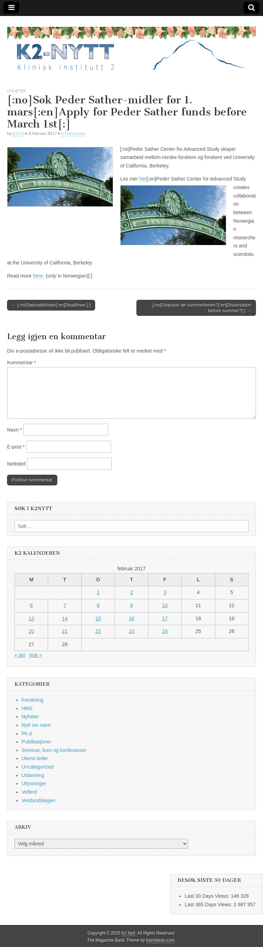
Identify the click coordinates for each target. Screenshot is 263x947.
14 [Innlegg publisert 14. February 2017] (65, 618)
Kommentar (21, 362)
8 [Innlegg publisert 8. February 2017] (98, 605)
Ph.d (27, 733)
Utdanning (33, 775)
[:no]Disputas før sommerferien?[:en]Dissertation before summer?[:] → (201, 307)
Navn (14, 430)
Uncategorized (37, 767)
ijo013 (18, 133)
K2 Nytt (128, 933)
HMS (27, 708)
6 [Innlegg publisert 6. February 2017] (31, 605)
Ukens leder (35, 758)
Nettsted (16, 464)
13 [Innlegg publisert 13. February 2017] (31, 618)
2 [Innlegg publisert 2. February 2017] (131, 592)
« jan (19, 655)
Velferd (29, 792)
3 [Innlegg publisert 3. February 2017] (165, 592)
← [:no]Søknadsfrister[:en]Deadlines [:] (51, 305)
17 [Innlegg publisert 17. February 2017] (165, 618)
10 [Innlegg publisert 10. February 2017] (165, 605)
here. (38, 276)
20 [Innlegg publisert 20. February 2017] (31, 631)
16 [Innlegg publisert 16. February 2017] (131, 618)
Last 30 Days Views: (207, 896)
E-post (16, 447)
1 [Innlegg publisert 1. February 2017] (98, 592)
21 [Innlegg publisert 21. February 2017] (65, 631)
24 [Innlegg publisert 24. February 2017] (165, 631)
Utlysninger (34, 783)
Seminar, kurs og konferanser (54, 750)
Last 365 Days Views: (209, 904)
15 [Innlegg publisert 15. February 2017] (98, 618)
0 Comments (73, 133)
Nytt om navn (36, 725)
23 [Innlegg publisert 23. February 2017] (131, 631)
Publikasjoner (36, 742)
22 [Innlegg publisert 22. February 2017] (98, 631)
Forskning (32, 700)
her (142, 179)
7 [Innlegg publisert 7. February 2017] (64, 605)
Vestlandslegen (38, 800)
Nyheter (16, 91)
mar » (35, 655)
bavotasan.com (160, 940)
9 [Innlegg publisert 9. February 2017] (131, 605)
